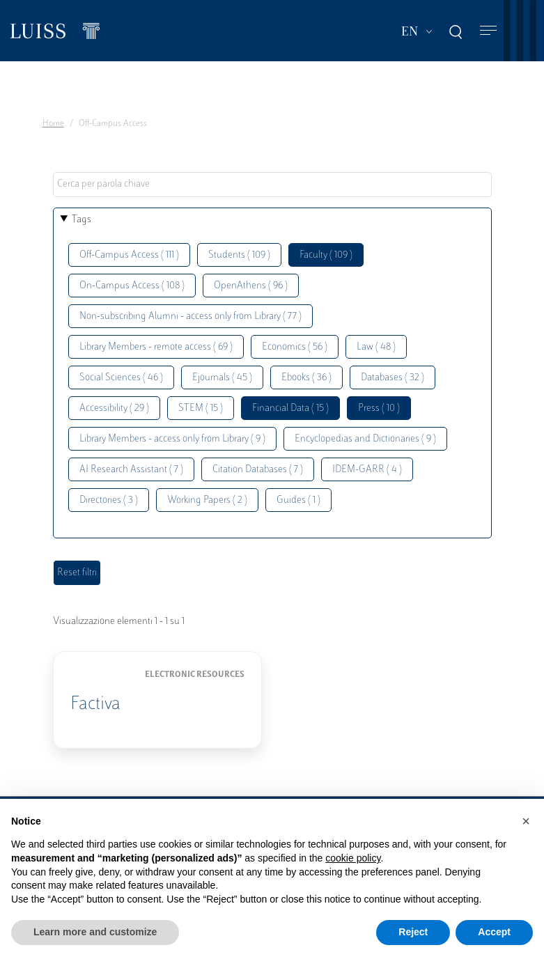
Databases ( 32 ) (392, 378)
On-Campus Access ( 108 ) (132, 286)
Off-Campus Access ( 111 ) (129, 255)
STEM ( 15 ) (200, 408)
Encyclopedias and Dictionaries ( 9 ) (365, 439)
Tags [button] (81, 220)
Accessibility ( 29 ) (114, 408)
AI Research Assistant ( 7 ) (131, 470)
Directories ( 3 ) (108, 500)
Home (53, 124)
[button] (526, 821)
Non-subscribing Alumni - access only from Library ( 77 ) (190, 316)
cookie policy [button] (352, 858)
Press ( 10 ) (379, 408)
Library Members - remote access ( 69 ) (156, 347)
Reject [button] (413, 931)
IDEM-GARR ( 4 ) (367, 470)
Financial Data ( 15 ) (290, 408)
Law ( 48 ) (376, 347)
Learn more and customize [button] (95, 931)
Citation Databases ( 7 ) (257, 470)
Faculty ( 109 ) (326, 255)
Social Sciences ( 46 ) (121, 378)
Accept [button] (494, 931)
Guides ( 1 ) (298, 500)
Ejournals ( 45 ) (222, 378)
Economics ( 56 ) (294, 347)
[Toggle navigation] (488, 31)
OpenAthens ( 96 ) (251, 286)
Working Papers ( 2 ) (207, 500)
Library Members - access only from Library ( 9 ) (172, 439)
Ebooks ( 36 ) (306, 378)
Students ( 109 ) (239, 255)
